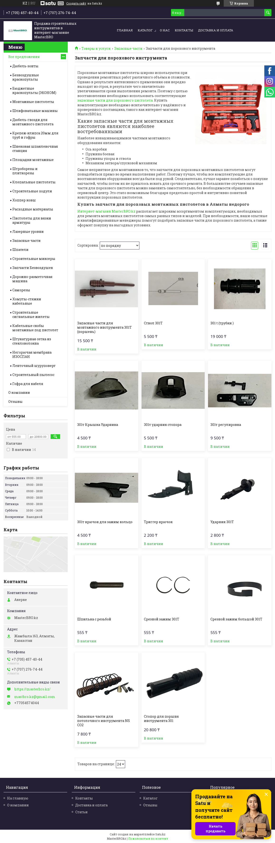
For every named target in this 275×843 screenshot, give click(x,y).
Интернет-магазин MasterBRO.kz (106, 211)
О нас (165, 30)
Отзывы (15, 401)
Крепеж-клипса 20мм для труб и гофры (35, 135)
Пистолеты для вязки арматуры (31, 220)
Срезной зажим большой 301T (236, 619)
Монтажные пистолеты (33, 101)
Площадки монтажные (33, 159)
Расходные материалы (32, 209)
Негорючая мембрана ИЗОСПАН (32, 354)
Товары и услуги (96, 48)
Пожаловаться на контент (148, 838)
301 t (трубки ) (222, 323)
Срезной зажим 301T (161, 619)
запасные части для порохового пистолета (115, 100)
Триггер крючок (158, 522)
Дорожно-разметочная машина (32, 278)
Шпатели (20, 249)
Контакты (184, 30)
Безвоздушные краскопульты (25, 77)
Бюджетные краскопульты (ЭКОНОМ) (34, 90)
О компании (19, 392)
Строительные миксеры (33, 258)
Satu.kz (160, 834)
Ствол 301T (153, 323)
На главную (17, 798)
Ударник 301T (222, 522)
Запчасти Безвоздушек (32, 267)
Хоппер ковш (24, 200)
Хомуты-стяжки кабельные (26, 301)
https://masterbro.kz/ (32, 689)
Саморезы (21, 290)
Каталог (145, 30)
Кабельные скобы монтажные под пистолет (35, 327)
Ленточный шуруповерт (34, 365)
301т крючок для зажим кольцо (105, 522)
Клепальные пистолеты (34, 182)
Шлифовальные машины (35, 110)
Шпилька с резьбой (94, 619)
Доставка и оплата (215, 30)
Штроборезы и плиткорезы (25, 170)
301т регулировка (225, 425)
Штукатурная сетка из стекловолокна (31, 341)
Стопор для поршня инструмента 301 (161, 718)
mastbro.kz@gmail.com (34, 697)
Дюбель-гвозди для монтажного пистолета (32, 121)
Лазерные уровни (28, 231)
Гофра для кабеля (27, 383)
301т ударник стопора (162, 425)
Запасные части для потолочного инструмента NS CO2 (103, 720)
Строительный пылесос (33, 374)
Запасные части (128, 48)
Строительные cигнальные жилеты (31, 314)
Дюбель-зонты (25, 66)
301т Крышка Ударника (97, 425)
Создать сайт (76, 3)
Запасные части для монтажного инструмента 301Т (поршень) (104, 327)
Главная (125, 30)
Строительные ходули (32, 191)
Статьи (81, 812)
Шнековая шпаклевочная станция (35, 148)
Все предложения (24, 56)
